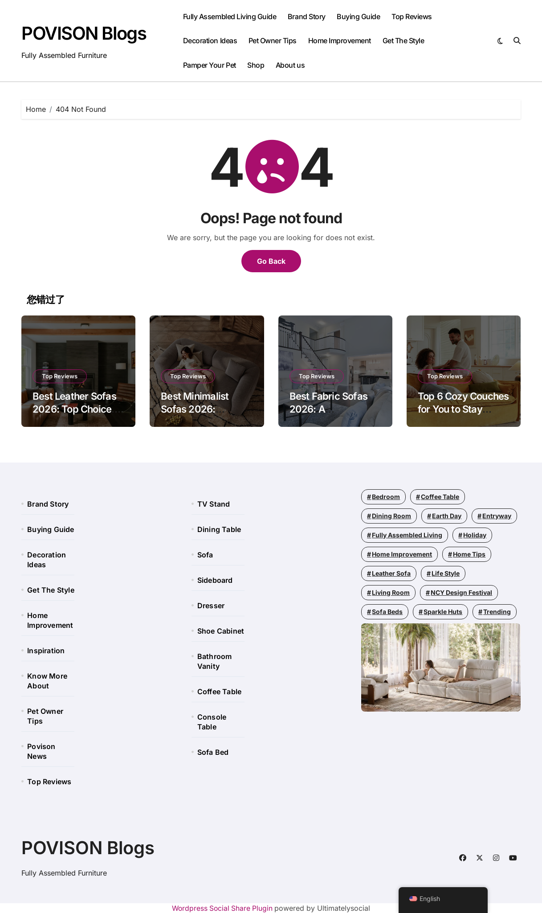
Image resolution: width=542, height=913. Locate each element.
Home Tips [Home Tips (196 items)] (469, 554)
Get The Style (403, 40)
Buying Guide (358, 16)
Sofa (205, 554)
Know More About (47, 680)
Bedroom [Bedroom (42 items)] (386, 496)
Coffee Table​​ (219, 691)
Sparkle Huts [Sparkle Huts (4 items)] (443, 611)
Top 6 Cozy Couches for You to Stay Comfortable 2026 (463, 408)
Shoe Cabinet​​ (220, 630)
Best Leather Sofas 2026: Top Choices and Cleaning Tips (75, 408)
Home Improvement (339, 40)
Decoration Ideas (210, 40)
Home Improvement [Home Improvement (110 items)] (402, 554)
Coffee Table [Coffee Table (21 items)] (440, 496)
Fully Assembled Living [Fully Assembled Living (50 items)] (407, 535)
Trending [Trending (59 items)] (497, 611)
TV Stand (213, 503)
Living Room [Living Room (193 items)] (391, 592)
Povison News (41, 751)
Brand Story (307, 16)
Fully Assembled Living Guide (230, 16)
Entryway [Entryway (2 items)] (496, 516)
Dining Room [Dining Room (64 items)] (391, 516)
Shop (255, 65)
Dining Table (219, 529)
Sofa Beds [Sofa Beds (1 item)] (387, 611)
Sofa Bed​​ (213, 752)
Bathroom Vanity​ (214, 661)
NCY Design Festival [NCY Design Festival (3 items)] (461, 592)
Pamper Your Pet (209, 65)
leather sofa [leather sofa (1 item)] (391, 573)
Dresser (210, 605)
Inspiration (46, 650)
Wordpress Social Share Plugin (223, 908)
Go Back (271, 261)
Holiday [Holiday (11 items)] (474, 535)
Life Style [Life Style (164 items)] (446, 573)
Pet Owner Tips (273, 40)
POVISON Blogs (83, 33)
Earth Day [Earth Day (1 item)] (446, 516)
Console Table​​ (211, 721)
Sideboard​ (215, 580)
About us (290, 65)
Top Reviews (411, 16)
